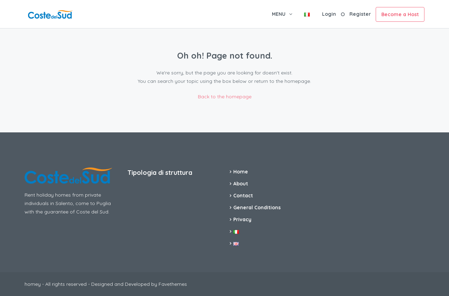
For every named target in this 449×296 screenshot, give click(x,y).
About (240, 183)
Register (360, 14)
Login (329, 14)
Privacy (242, 219)
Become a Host (400, 14)
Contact (243, 195)
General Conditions (257, 207)
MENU (279, 14)
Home (240, 172)
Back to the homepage (225, 96)
